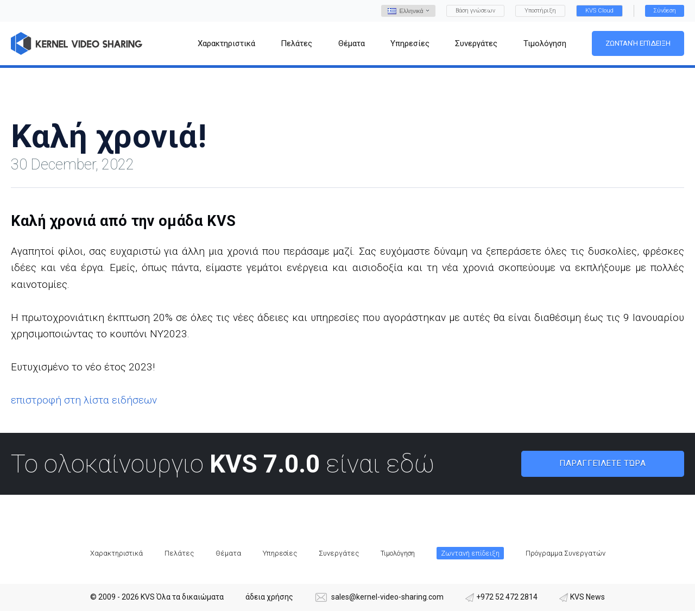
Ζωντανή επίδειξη (638, 43)
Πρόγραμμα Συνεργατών (565, 553)
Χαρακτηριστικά (116, 553)
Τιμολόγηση (398, 553)
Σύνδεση (664, 10)
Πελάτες (179, 553)
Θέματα (228, 553)
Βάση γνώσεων (475, 10)
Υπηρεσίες (280, 553)
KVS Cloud (599, 10)
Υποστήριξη (540, 10)
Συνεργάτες (339, 553)
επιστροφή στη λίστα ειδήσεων (84, 400)
